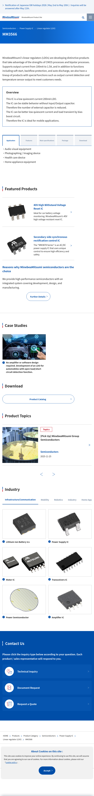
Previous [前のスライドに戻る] (41, 474)
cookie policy (11, 762)
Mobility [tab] (45, 499)
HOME (5, 735)
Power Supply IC (66, 735)
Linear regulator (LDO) (12, 739)
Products (15, 735)
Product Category (30, 735)
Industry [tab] (72, 499)
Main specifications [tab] (47, 140)
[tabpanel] (47, 564)
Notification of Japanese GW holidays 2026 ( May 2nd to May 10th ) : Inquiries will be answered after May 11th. (45, 7)
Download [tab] (83, 140)
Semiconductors (49, 735)
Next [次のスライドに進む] (54, 474)
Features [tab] (29, 140)
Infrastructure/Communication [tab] (20, 499)
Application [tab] (11, 140)
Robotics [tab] (58, 499)
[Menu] (90, 17)
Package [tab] (65, 140)
